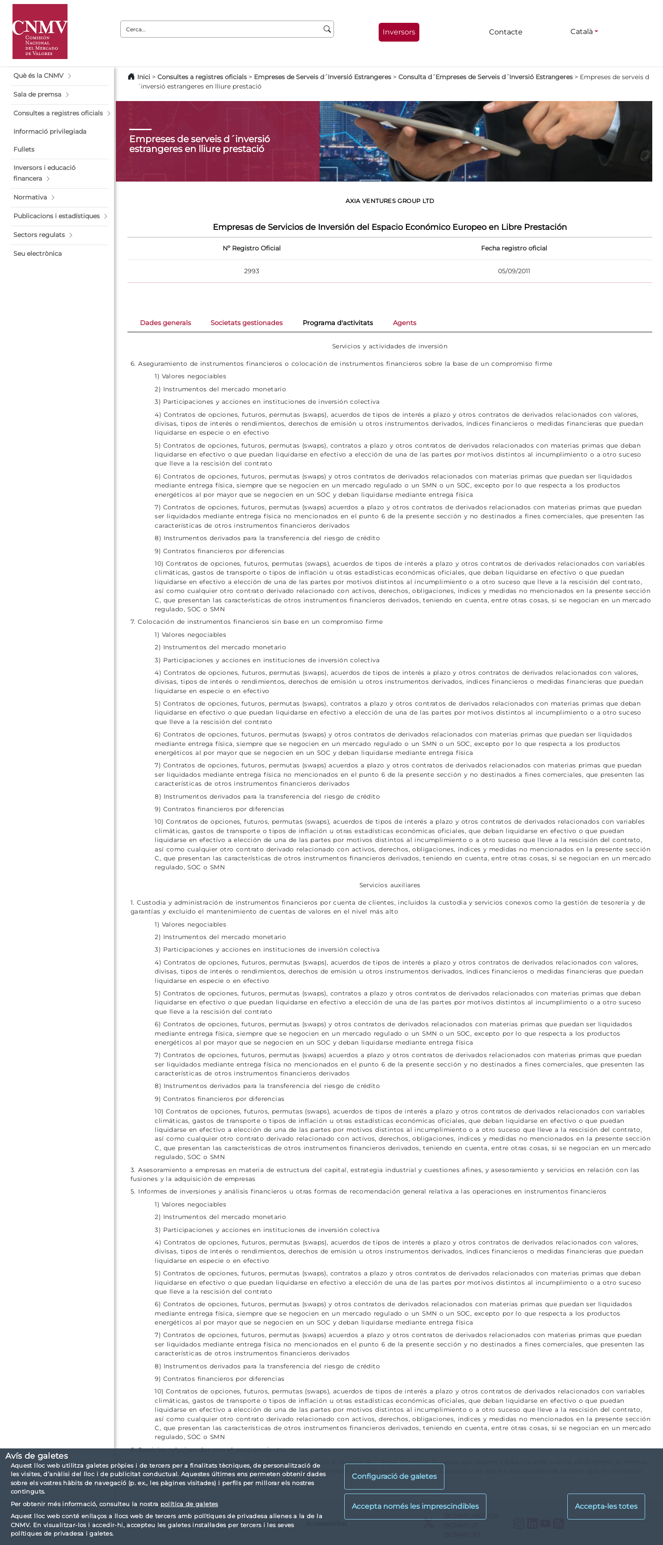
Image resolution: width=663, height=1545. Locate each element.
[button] (60, 76)
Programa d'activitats (338, 323)
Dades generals (165, 323)
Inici (143, 77)
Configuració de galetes (394, 1476)
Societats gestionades (247, 323)
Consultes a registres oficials (202, 77)
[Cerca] (327, 29)
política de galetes (189, 1503)
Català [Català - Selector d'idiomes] (581, 31)
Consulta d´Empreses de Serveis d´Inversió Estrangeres (485, 77)
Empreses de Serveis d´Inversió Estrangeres (322, 77)
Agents (404, 323)
